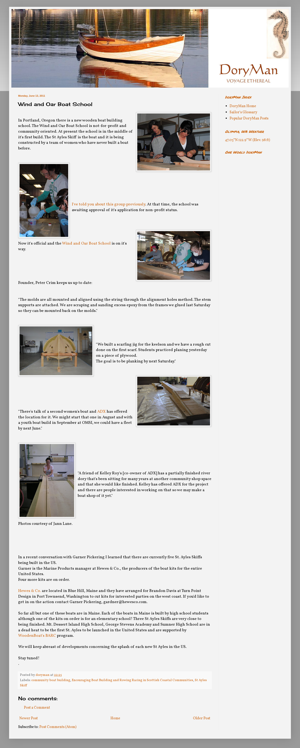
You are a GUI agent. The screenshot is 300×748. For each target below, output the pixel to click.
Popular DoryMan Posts (249, 118)
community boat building (50, 680)
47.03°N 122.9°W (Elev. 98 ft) (247, 140)
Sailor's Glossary (243, 112)
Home (115, 718)
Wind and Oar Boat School (86, 243)
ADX (101, 411)
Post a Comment (37, 707)
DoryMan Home (243, 106)
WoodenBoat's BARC (37, 636)
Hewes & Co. (29, 591)
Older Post (201, 718)
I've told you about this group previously (108, 204)
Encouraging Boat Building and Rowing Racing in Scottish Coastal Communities (132, 680)
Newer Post (28, 718)
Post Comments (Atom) (57, 727)
